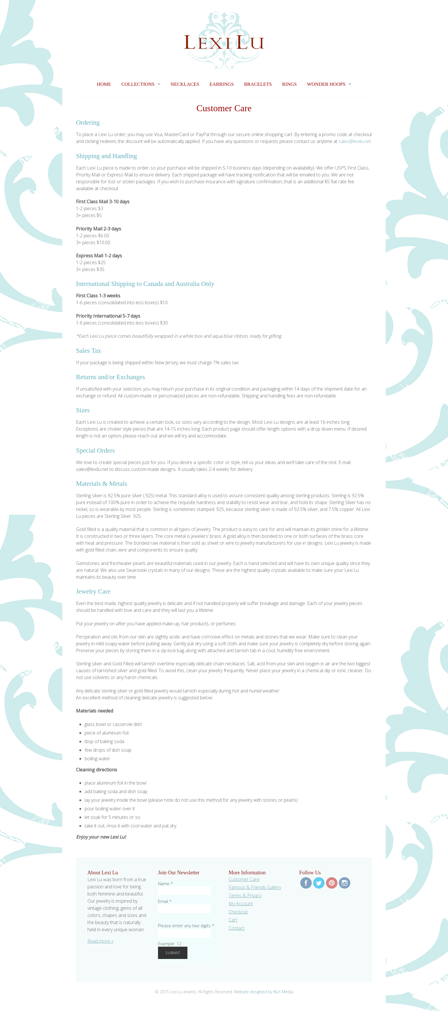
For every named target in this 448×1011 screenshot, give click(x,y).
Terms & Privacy (245, 895)
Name (165, 883)
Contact (237, 928)
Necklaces (185, 84)
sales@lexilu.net (355, 141)
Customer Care (244, 879)
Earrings (221, 84)
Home (104, 84)
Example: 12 (170, 943)
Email (165, 901)
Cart (233, 920)
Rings (289, 84)
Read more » (100, 941)
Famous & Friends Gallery (255, 887)
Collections (138, 84)
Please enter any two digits (186, 925)
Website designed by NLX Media (263, 991)
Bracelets (258, 84)
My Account (241, 903)
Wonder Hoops (326, 84)
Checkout (238, 912)
